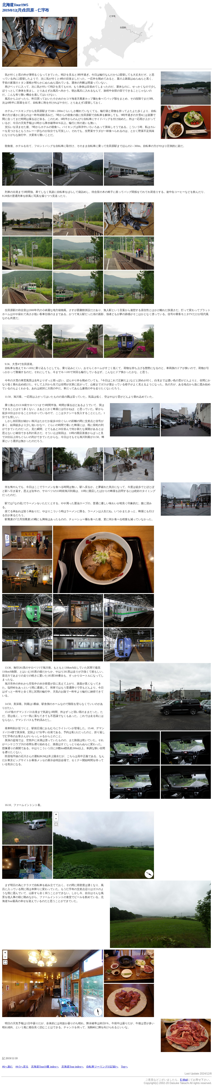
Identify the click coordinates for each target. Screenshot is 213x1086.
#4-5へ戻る (22, 1066)
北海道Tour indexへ (72, 1066)
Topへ (124, 1066)
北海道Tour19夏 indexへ (45, 1066)
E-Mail (184, 1079)
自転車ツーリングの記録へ (102, 1066)
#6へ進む (7, 1066)
